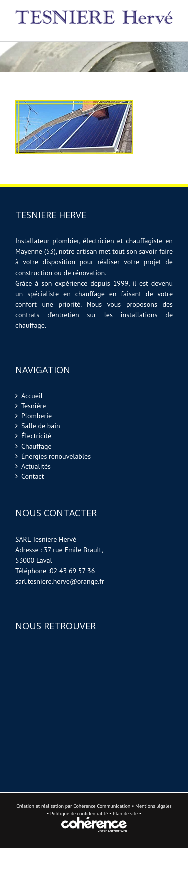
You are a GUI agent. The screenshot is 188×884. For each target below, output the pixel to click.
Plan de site (126, 813)
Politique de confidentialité (79, 813)
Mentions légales (153, 806)
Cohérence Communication (101, 806)
